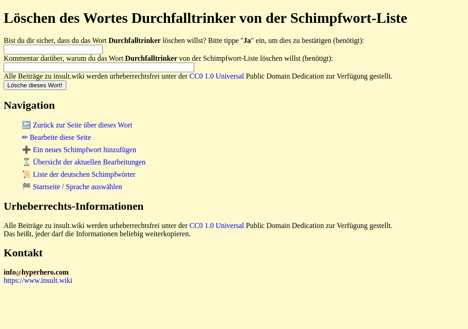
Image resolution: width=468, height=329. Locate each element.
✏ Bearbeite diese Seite (56, 137)
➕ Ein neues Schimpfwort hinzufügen (79, 150)
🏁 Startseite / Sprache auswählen (72, 187)
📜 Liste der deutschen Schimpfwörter (78, 174)
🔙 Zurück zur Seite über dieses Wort (77, 125)
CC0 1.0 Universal (217, 76)
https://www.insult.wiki (38, 280)
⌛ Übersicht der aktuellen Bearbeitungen (84, 162)
